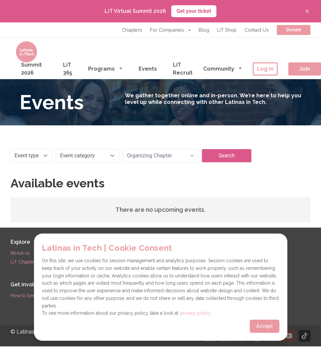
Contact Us (256, 30)
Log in (265, 69)
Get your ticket (194, 11)
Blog (204, 30)
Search (226, 155)
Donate (293, 30)
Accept (264, 326)
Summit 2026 (31, 69)
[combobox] (160, 155)
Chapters (132, 30)
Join (304, 69)
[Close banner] (307, 11)
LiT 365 (67, 69)
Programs (105, 68)
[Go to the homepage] (26, 51)
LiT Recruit (183, 69)
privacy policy (195, 313)
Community (222, 68)
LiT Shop (227, 30)
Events (148, 69)
